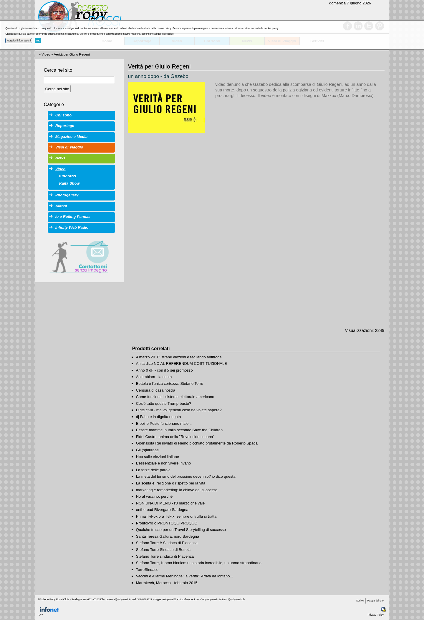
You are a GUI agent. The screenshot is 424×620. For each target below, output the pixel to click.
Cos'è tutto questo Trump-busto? (163, 403)
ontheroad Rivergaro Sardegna (162, 509)
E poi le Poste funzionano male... (164, 423)
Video (46, 54)
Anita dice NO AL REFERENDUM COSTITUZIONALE (181, 363)
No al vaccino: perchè (154, 496)
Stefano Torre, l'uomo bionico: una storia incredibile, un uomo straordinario (198, 563)
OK (38, 40)
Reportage (64, 125)
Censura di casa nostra (155, 390)
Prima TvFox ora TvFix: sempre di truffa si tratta (176, 516)
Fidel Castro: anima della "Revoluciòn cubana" (175, 436)
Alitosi (61, 206)
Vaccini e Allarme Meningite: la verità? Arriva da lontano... (184, 576)
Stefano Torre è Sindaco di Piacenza (167, 543)
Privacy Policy (376, 614)
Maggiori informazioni (19, 40)
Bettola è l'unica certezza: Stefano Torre (169, 383)
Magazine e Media (71, 136)
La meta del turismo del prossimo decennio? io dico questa (186, 476)
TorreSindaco (147, 569)
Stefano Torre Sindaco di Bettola (163, 549)
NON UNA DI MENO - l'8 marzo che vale (170, 503)
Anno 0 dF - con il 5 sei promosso (164, 370)
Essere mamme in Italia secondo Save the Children (179, 430)
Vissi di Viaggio (69, 147)
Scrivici (360, 600)
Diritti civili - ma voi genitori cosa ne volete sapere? (179, 410)
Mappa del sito (375, 600)
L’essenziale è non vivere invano (163, 463)
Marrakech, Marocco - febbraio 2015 (167, 583)
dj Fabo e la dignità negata (158, 417)
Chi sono (63, 115)
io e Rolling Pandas (72, 216)
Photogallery (66, 195)
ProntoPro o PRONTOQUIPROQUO (167, 523)
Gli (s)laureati (147, 450)
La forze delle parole (153, 470)
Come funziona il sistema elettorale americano (175, 397)
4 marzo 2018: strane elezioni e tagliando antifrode (179, 357)
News (60, 158)
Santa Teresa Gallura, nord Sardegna (167, 536)
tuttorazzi (67, 176)
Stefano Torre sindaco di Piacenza (165, 556)
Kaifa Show (69, 183)
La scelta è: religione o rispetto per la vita (170, 483)
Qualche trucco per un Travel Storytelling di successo (181, 529)
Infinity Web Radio (72, 227)
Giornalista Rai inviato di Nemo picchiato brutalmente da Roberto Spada (197, 443)
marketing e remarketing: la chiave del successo (176, 490)
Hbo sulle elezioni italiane (157, 456)
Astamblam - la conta (154, 377)
